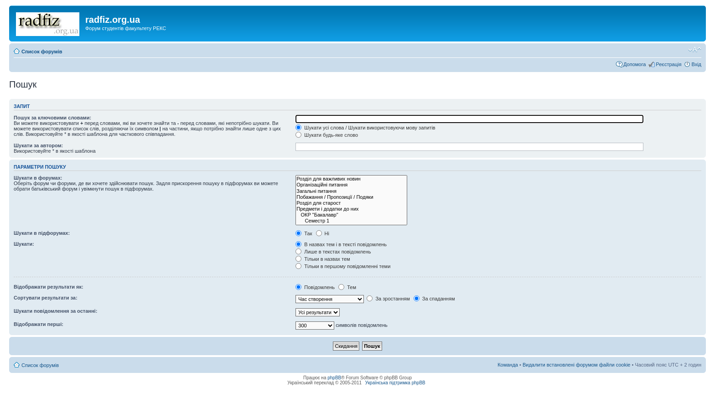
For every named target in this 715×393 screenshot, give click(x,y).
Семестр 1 (351, 221)
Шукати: (24, 244)
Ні (322, 233)
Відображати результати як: (48, 287)
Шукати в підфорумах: (42, 233)
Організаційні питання (351, 185)
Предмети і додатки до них (351, 209)
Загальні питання (351, 191)
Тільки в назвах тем (322, 259)
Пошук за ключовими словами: (52, 117)
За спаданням (434, 298)
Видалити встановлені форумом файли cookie (577, 364)
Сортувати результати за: (46, 297)
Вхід (696, 64)
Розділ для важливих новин (351, 179)
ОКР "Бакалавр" (351, 215)
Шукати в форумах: (38, 178)
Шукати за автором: (38, 145)
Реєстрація (668, 64)
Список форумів (41, 51)
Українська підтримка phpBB (395, 382)
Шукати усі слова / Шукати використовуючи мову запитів (365, 127)
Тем (347, 287)
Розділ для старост (351, 203)
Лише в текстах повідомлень (333, 251)
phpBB (334, 377)
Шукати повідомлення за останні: (55, 311)
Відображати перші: (38, 324)
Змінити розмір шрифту (694, 50)
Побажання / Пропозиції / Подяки (351, 197)
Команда (507, 364)
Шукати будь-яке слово (326, 135)
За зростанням (388, 298)
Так (303, 233)
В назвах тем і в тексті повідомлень (341, 244)
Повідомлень (315, 287)
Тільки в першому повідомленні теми (342, 266)
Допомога (634, 64)
